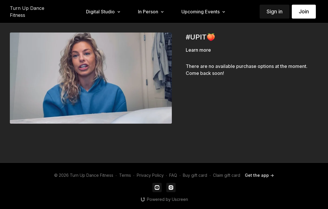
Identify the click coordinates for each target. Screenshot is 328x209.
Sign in (275, 11)
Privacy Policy (150, 175)
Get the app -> (259, 175)
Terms (125, 175)
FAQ (173, 175)
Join (304, 11)
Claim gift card (226, 175)
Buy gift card (195, 175)
